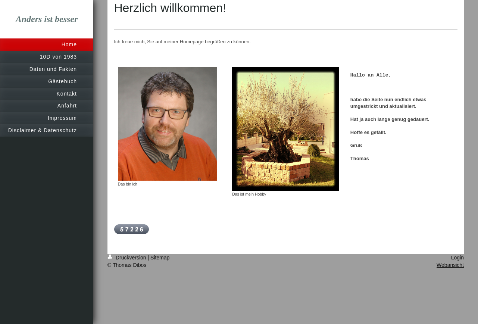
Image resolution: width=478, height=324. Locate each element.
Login (457, 258)
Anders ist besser (47, 19)
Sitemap (159, 258)
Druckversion (127, 258)
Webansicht (450, 265)
